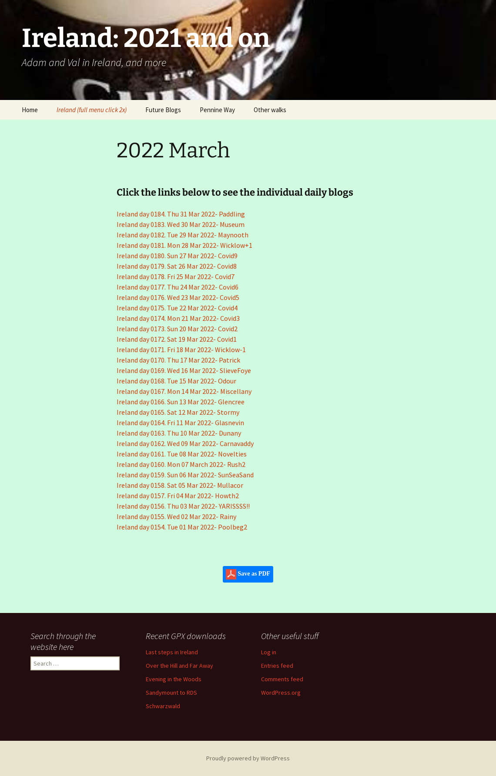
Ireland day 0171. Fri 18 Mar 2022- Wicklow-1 (181, 349)
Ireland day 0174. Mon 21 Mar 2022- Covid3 (178, 318)
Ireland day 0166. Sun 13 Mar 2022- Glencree (181, 401)
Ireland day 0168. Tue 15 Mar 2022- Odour (176, 380)
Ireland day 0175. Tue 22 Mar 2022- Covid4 (177, 307)
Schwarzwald (163, 706)
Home (30, 110)
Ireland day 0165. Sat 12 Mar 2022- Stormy (178, 412)
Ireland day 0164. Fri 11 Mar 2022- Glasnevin (180, 422)
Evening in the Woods (173, 679)
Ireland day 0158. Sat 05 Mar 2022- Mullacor (180, 485)
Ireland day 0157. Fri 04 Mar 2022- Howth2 (178, 495)
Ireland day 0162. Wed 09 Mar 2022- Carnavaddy (185, 443)
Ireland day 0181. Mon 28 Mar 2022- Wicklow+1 (184, 245)
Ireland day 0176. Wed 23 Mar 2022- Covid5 (178, 297)
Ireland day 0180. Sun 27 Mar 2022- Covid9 (177, 255)
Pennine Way (217, 110)
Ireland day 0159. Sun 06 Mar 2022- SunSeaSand (185, 474)
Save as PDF (248, 574)
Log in (268, 652)
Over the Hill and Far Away (179, 665)
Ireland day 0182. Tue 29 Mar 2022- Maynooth (182, 234)
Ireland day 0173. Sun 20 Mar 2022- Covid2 (177, 328)
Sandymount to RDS (171, 692)
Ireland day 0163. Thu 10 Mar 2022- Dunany (179, 433)
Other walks (270, 110)
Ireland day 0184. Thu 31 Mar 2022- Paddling (181, 214)
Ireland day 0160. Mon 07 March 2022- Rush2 (181, 464)
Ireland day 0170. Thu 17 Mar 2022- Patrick (178, 360)
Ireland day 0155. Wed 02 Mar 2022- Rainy (176, 516)
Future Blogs (163, 110)
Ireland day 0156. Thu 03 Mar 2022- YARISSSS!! (183, 506)
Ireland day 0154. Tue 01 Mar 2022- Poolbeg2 (182, 527)
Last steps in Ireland (172, 652)
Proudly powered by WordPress (248, 758)
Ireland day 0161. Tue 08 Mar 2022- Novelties (182, 454)
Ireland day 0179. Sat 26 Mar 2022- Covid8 (177, 266)
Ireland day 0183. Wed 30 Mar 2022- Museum (181, 224)
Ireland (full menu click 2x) (92, 110)
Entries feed (277, 665)
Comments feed (282, 679)
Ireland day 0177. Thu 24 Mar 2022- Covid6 (177, 287)
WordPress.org (281, 692)
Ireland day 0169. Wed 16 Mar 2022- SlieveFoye (184, 370)
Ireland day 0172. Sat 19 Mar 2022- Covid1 (177, 339)
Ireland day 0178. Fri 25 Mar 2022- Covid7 (176, 276)
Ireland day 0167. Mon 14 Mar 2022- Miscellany (184, 391)
